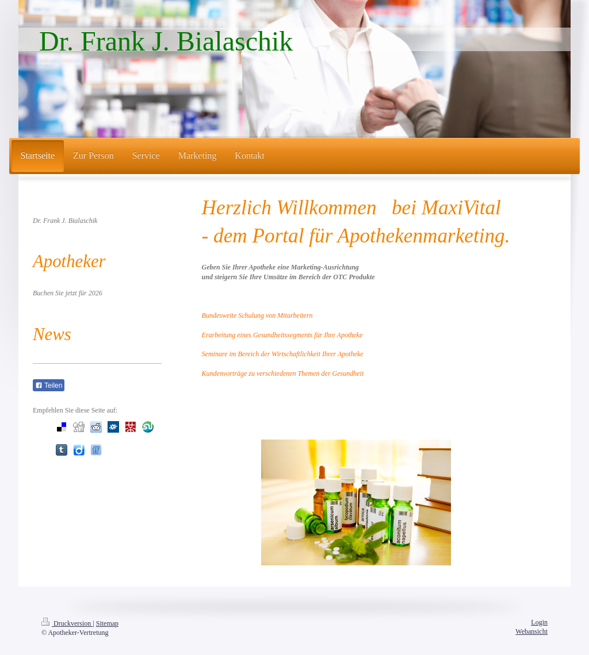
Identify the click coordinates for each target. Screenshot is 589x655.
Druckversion (67, 623)
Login (539, 622)
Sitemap (107, 623)
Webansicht (531, 631)
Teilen (48, 386)
